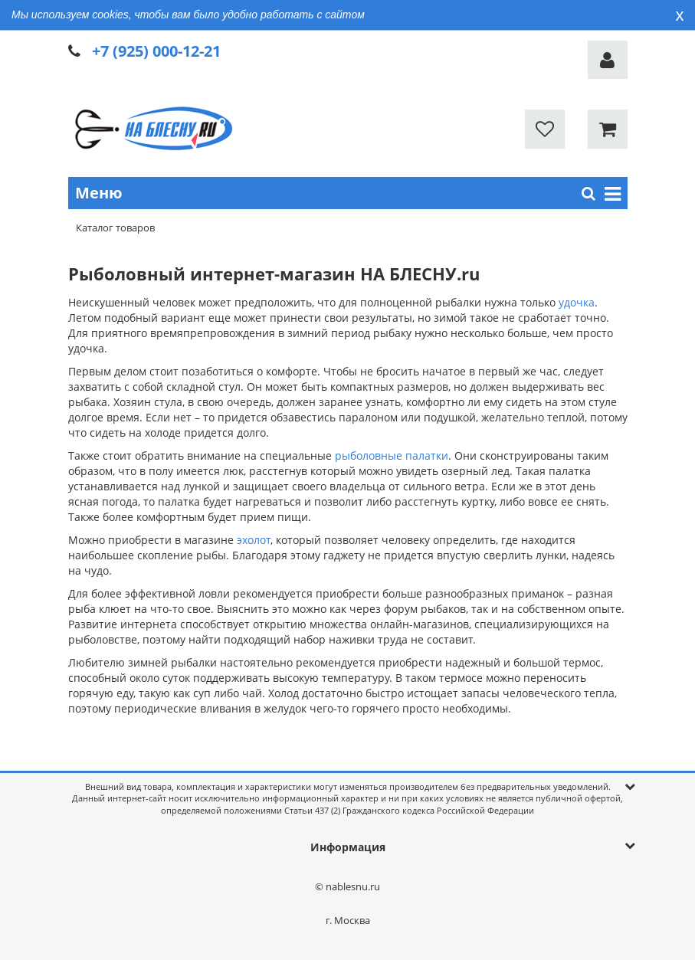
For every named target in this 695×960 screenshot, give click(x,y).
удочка (577, 302)
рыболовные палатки (391, 455)
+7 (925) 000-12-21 (156, 51)
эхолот (253, 539)
